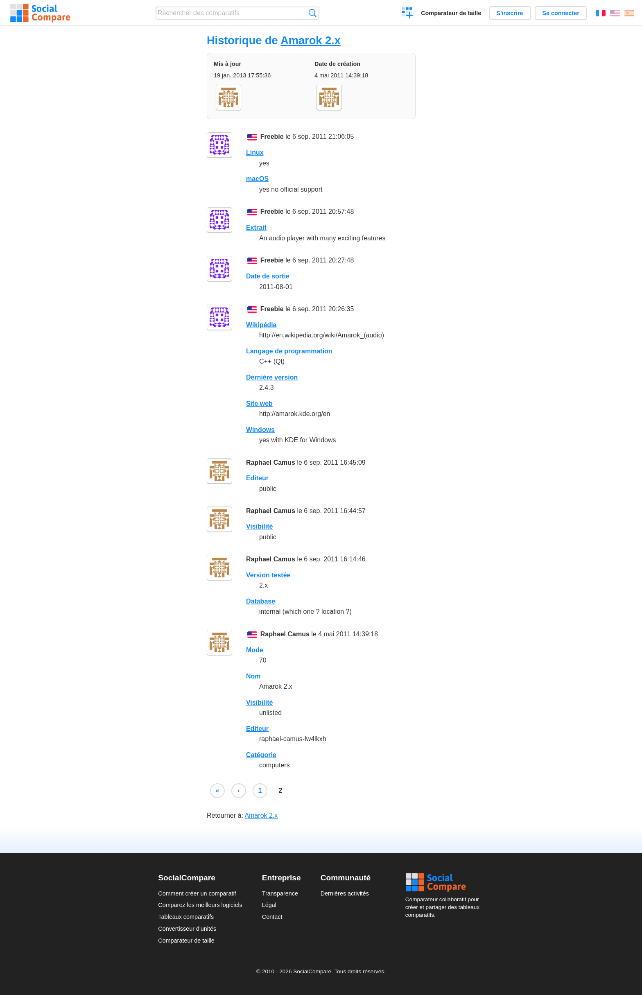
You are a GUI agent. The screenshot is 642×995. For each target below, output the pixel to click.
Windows (260, 429)
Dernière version (272, 377)
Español (629, 13)
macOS (257, 178)
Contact (272, 917)
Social (444, 882)
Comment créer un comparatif (197, 893)
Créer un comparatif (407, 13)
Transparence (280, 893)
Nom (253, 676)
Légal (269, 905)
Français (601, 13)
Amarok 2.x (310, 40)
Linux (255, 152)
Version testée (268, 575)
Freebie (272, 136)
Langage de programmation (289, 351)
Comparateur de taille (451, 13)
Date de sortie (267, 276)
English (615, 13)
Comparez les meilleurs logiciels (200, 905)
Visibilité (259, 526)
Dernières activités (345, 893)
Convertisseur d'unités (187, 928)
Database (260, 601)
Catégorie (261, 754)
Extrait (256, 227)
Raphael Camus (270, 462)
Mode (254, 650)
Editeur (257, 478)
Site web (259, 403)
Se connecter (560, 13)
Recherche (312, 13)
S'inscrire (510, 13)
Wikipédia (261, 324)
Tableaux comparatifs (186, 917)
